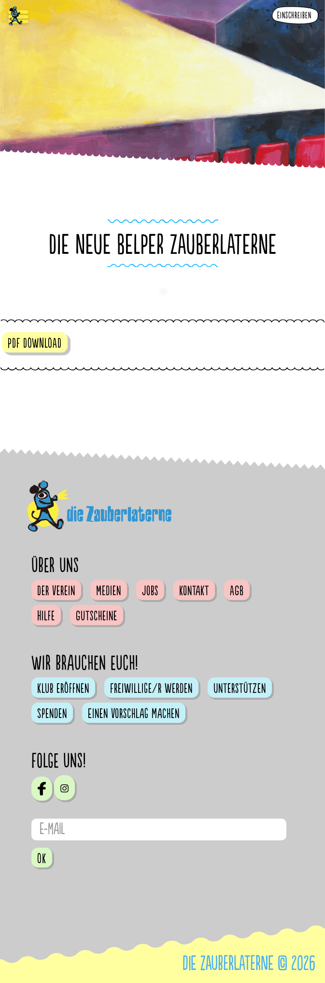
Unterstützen (239, 688)
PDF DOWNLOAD (35, 343)
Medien (108, 591)
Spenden (52, 713)
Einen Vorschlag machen (134, 713)
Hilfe (46, 616)
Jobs (150, 591)
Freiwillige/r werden (151, 688)
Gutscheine (96, 616)
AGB (237, 591)
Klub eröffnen (63, 688)
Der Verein (56, 591)
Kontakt (194, 591)
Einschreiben (294, 16)
